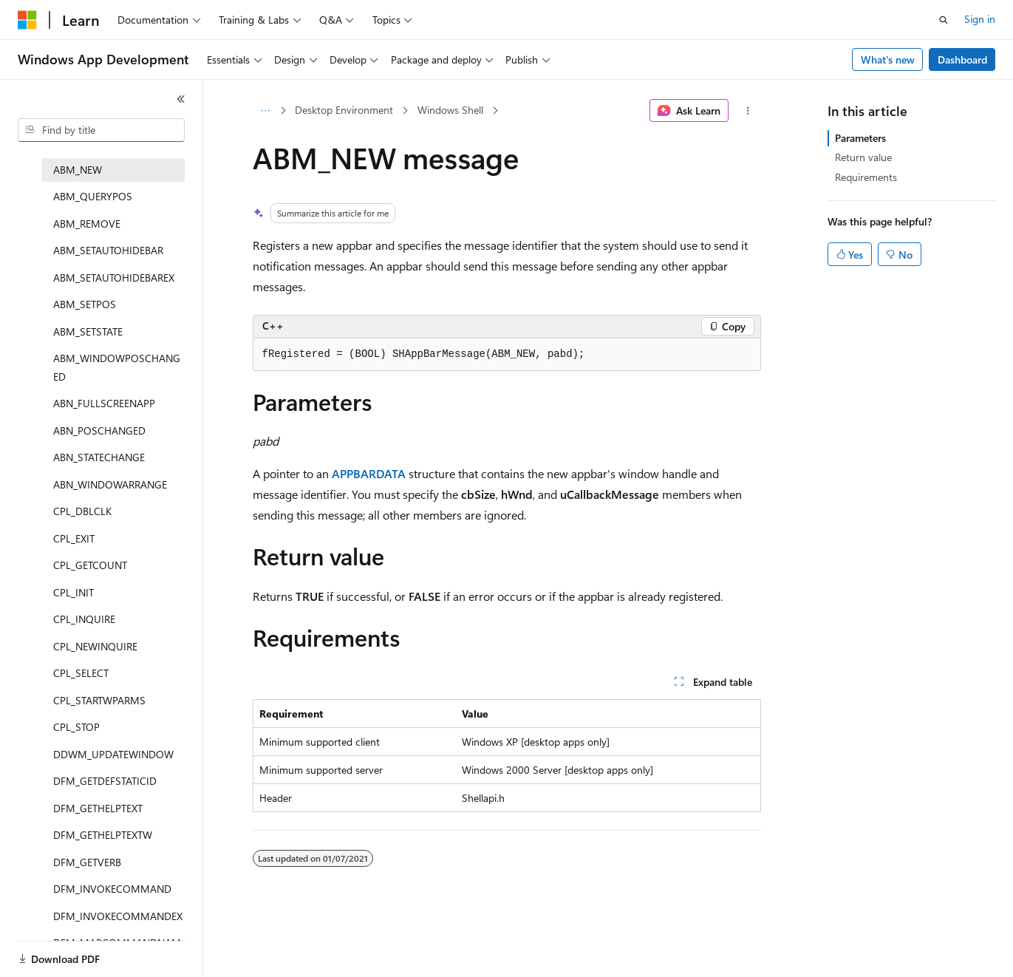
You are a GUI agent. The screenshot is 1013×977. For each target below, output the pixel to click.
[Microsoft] (27, 20)
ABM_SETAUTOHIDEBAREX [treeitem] (113, 277)
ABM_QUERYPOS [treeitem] (92, 196)
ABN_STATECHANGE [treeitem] (99, 457)
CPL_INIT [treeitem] (73, 592)
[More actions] (747, 111)
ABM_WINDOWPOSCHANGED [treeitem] (116, 367)
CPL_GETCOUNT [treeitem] (90, 565)
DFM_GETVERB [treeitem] (87, 862)
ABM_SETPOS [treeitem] (84, 304)
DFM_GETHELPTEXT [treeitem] (98, 808)
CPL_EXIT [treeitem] (74, 538)
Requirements (866, 177)
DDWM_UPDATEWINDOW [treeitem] (113, 754)
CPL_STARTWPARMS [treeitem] (99, 700)
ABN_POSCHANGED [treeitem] (99, 430)
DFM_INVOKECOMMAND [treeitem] (112, 889)
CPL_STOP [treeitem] (76, 727)
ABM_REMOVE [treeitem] (86, 224)
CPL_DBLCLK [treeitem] (82, 511)
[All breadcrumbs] (266, 111)
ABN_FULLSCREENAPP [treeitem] (104, 403)
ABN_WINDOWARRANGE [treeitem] (110, 484)
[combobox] (101, 130)
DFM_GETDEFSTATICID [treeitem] (105, 781)
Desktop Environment (344, 110)
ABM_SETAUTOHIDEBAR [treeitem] (108, 250)
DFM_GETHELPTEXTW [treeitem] (102, 835)
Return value (863, 157)
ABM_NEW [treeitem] (77, 170)
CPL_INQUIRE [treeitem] (84, 619)
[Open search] (943, 20)
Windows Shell (450, 110)
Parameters (860, 138)
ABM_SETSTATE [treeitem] (88, 331)
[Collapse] (181, 99)
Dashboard (962, 59)
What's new (888, 59)
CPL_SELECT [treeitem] (81, 673)
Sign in (979, 19)
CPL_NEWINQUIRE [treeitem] (95, 646)
